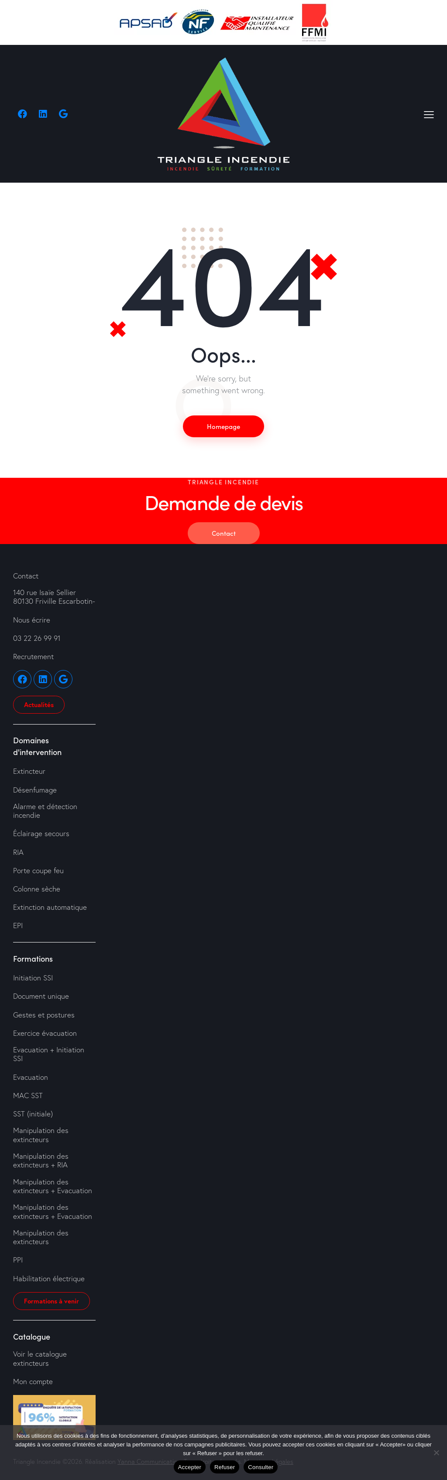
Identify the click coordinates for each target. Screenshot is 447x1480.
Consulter (260, 1467)
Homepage (223, 426)
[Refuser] (436, 1452)
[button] (429, 114)
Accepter (189, 1467)
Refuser (224, 1467)
